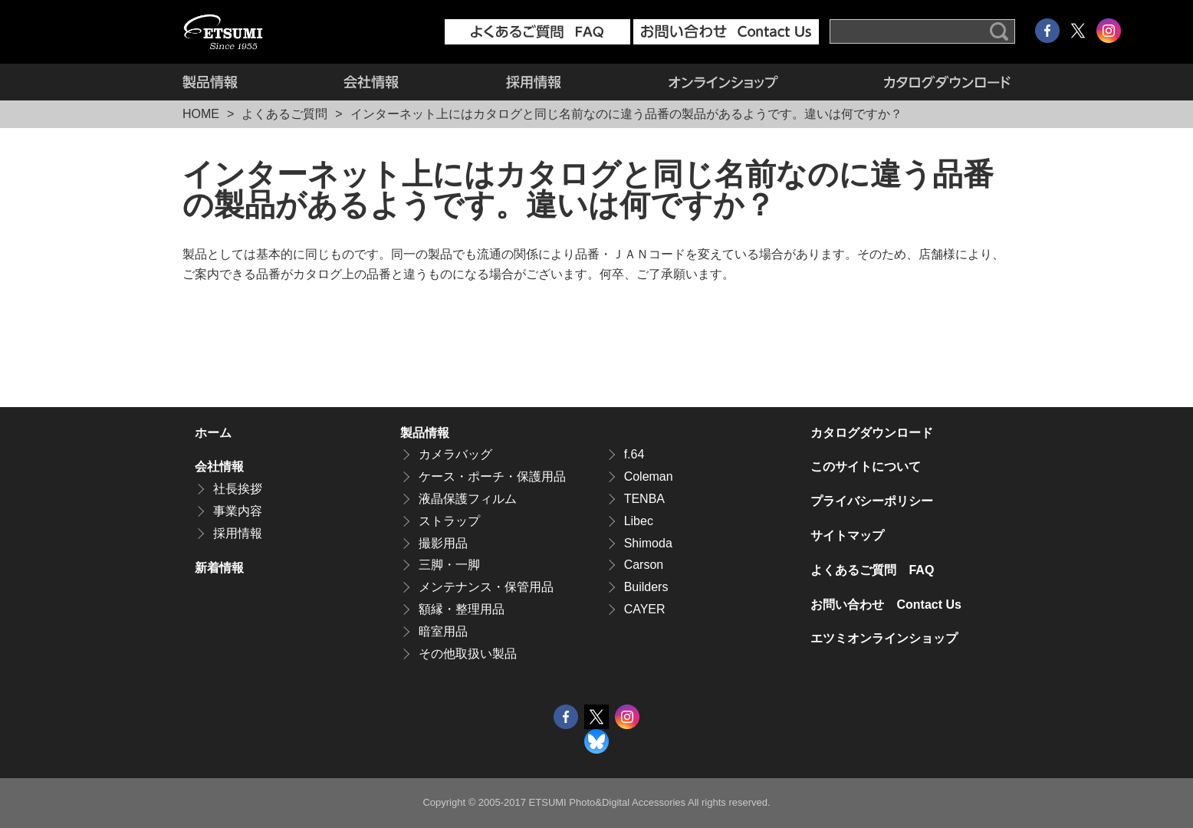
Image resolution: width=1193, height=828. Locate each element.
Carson (644, 564)
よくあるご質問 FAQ (872, 570)
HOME (200, 113)
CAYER (645, 609)
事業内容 (237, 511)
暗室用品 (443, 631)
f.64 (634, 454)
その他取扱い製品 (468, 653)
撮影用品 (443, 543)
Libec (638, 520)
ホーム (213, 432)
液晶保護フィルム (468, 498)
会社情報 (371, 82)
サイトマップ (847, 535)
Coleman (648, 476)
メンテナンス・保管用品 (486, 586)
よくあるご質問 (284, 113)
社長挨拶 (237, 488)
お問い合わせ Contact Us (885, 604)
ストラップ (449, 520)
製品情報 (236, 82)
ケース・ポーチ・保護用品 (492, 476)
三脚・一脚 (449, 564)
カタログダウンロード (921, 82)
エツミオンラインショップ (723, 82)
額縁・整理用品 (461, 609)
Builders (646, 586)
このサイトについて (865, 466)
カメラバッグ (455, 454)
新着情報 (219, 567)
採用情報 (533, 82)
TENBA (644, 498)
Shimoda (648, 543)
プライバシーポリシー (871, 501)
